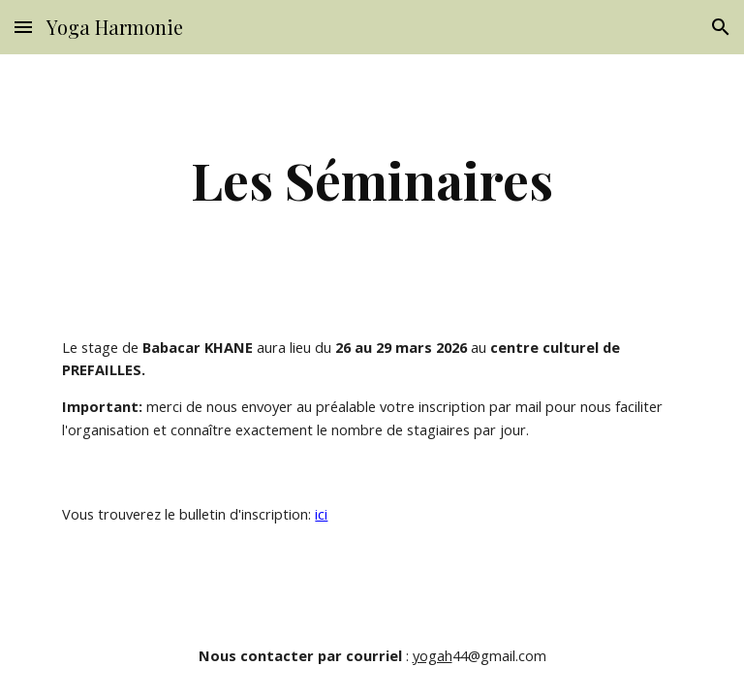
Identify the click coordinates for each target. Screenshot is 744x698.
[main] (371, 180)
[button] (23, 26)
